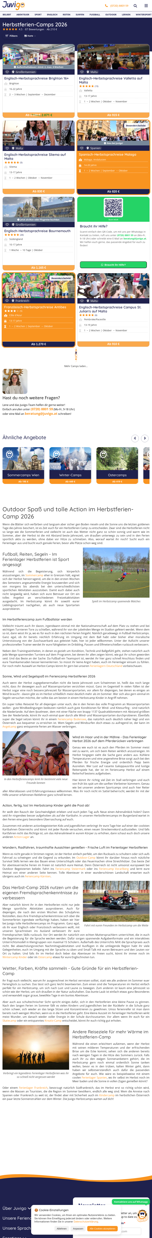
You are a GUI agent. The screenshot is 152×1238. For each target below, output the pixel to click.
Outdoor (111, 14)
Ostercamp (45, 957)
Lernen (126, 14)
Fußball (95, 14)
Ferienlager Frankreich (33, 1088)
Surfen (80, 14)
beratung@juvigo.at (135, 238)
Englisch (52, 14)
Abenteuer (22, 14)
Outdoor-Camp (85, 857)
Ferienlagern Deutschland (106, 666)
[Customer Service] (142, 1215)
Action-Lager (22, 837)
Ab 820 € (113, 191)
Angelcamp (9, 726)
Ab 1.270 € (38, 344)
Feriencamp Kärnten (38, 876)
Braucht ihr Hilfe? (113, 264)
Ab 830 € (38, 191)
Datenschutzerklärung (86, 1221)
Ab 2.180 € (32, 115)
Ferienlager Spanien (94, 1077)
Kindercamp (107, 1095)
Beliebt (7, 14)
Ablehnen (62, 1228)
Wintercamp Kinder (14, 957)
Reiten (66, 14)
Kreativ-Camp (53, 1020)
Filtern (13, 35)
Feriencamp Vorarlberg (114, 869)
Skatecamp (9, 1020)
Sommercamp (34, 575)
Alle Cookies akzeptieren (102, 1228)
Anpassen (78, 1228)
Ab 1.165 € (38, 267)
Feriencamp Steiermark (70, 869)
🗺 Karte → (30, 36)
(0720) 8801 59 (116, 5)
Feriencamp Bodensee (72, 719)
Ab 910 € (113, 344)
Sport (38, 14)
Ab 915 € (113, 115)
